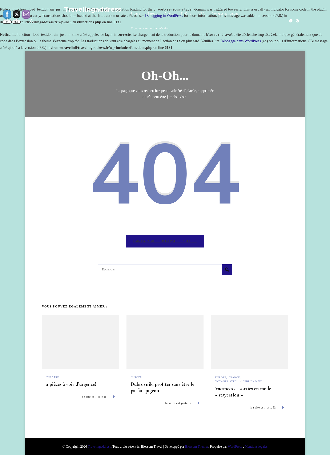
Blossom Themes (196, 446)
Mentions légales (256, 446)
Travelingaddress (92, 9)
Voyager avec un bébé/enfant (151, 28)
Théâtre (186, 13)
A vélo (168, 13)
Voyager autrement (225, 13)
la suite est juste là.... (98, 397)
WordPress (235, 446)
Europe (152, 13)
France (135, 13)
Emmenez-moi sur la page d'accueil (165, 241)
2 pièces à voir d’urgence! (71, 384)
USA (201, 13)
